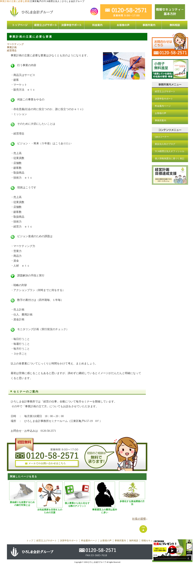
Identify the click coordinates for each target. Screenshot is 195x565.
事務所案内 (160, 120)
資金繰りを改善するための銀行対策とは (22, 503)
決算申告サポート (164, 99)
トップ (29, 540)
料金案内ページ (163, 106)
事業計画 (12, 47)
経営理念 (12, 50)
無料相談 (133, 540)
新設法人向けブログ (165, 144)
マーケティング (15, 44)
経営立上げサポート (165, 91)
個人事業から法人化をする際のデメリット (77, 504)
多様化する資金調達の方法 (132, 502)
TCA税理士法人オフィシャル (169, 151)
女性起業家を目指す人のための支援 (49, 511)
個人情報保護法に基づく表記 (169, 158)
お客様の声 (160, 113)
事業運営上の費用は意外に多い (104, 511)
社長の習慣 (139, 518)
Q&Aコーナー (162, 137)
